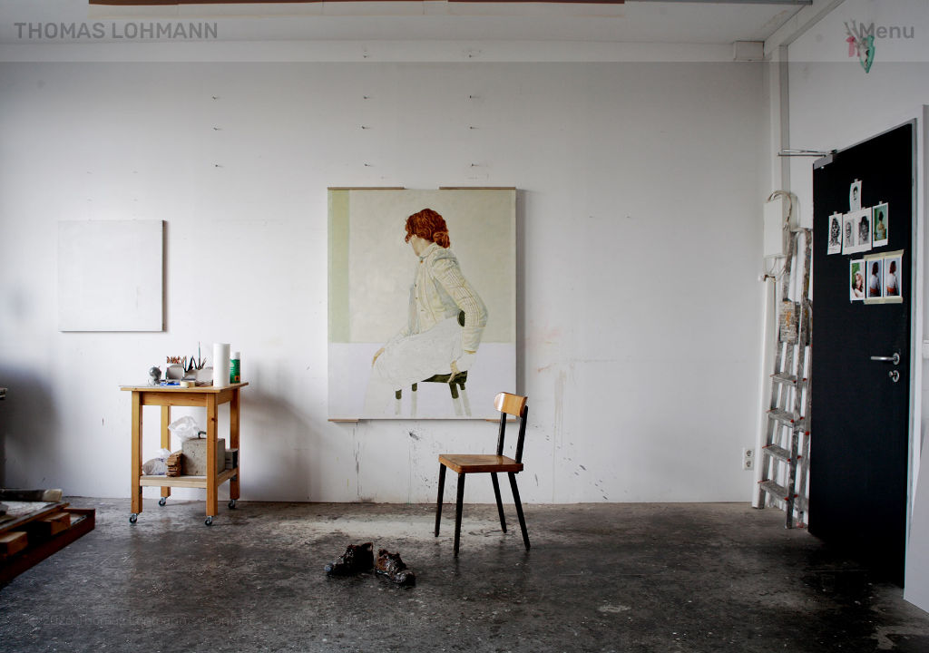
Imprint (296, 620)
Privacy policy (382, 620)
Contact (229, 620)
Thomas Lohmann (116, 31)
